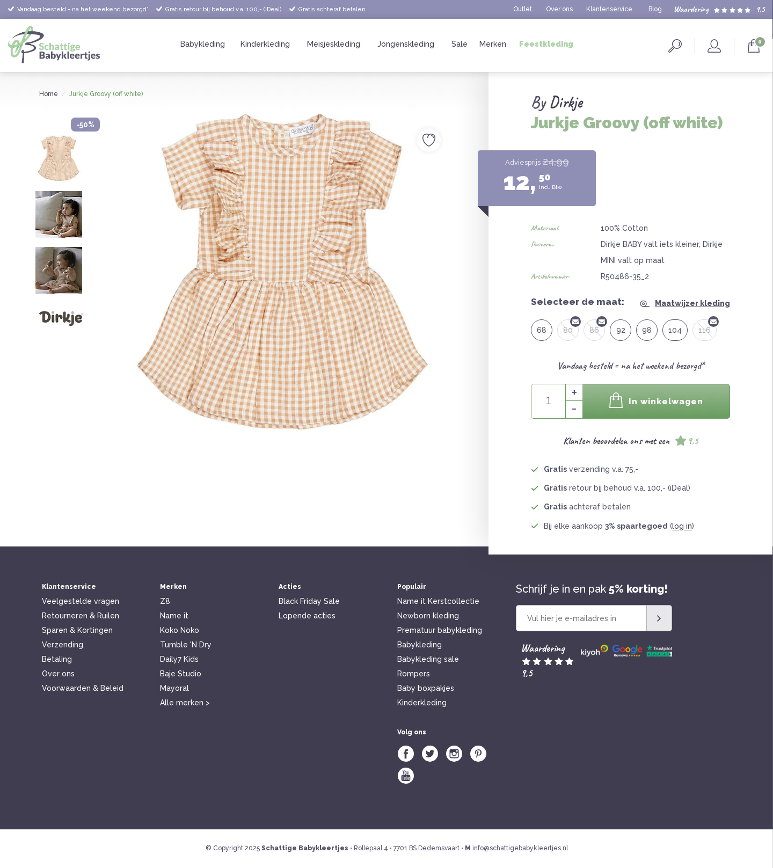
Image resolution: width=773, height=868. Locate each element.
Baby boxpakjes (425, 688)
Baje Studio (180, 673)
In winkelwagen (656, 400)
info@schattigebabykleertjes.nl (520, 848)
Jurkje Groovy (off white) (106, 94)
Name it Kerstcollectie (438, 601)
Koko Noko (179, 630)
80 (571, 326)
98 (647, 330)
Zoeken (675, 46)
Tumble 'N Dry (186, 644)
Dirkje (565, 102)
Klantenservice (609, 9)
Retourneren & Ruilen (80, 615)
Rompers (413, 673)
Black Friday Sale (309, 601)
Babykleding (202, 44)
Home (48, 94)
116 (707, 326)
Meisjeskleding (333, 44)
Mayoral (174, 688)
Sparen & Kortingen (77, 630)
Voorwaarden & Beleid (82, 688)
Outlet (522, 9)
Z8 (165, 601)
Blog (655, 9)
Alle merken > (185, 702)
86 (597, 326)
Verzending (62, 644)
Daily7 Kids (179, 659)
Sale (459, 44)
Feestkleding (546, 44)
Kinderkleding (265, 44)
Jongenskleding (405, 44)
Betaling (57, 659)
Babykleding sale (428, 659)
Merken (492, 44)
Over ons (559, 9)
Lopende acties (307, 615)
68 (541, 330)
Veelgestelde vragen (80, 601)
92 (620, 330)
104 (675, 330)
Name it (174, 615)
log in (682, 526)
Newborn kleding (428, 615)
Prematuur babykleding (439, 630)
